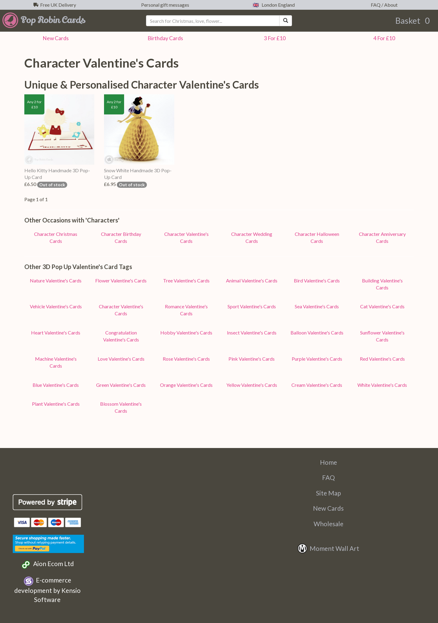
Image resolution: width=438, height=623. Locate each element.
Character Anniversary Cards (382, 237)
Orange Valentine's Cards (186, 385)
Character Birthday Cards (121, 237)
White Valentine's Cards (382, 385)
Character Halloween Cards (317, 237)
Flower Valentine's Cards (121, 280)
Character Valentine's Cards (186, 237)
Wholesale (328, 523)
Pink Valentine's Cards (251, 359)
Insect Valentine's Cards (251, 332)
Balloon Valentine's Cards (316, 332)
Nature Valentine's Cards (56, 280)
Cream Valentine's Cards (316, 385)
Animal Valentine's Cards (251, 280)
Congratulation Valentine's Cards (121, 336)
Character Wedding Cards (251, 237)
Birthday (164, 38)
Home (328, 462)
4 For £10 (383, 38)
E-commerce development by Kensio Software (47, 589)
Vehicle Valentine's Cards (56, 306)
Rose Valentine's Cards (186, 359)
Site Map (328, 493)
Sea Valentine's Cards (317, 306)
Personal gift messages (164, 5)
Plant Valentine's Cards (56, 404)
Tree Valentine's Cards (186, 280)
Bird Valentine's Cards (317, 280)
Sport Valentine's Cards (252, 306)
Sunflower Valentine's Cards (382, 336)
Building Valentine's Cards (382, 284)
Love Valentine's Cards (121, 359)
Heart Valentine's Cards (55, 332)
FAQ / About (383, 5)
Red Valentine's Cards (382, 359)
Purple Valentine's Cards (317, 359)
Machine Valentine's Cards (56, 362)
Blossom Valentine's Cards (121, 407)
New (55, 38)
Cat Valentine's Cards (382, 306)
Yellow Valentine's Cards (251, 385)
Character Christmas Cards (55, 237)
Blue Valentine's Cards (56, 385)
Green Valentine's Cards (121, 385)
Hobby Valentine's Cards (186, 332)
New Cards (328, 508)
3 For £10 (274, 38)
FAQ (328, 477)
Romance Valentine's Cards (186, 309)
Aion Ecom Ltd (47, 564)
